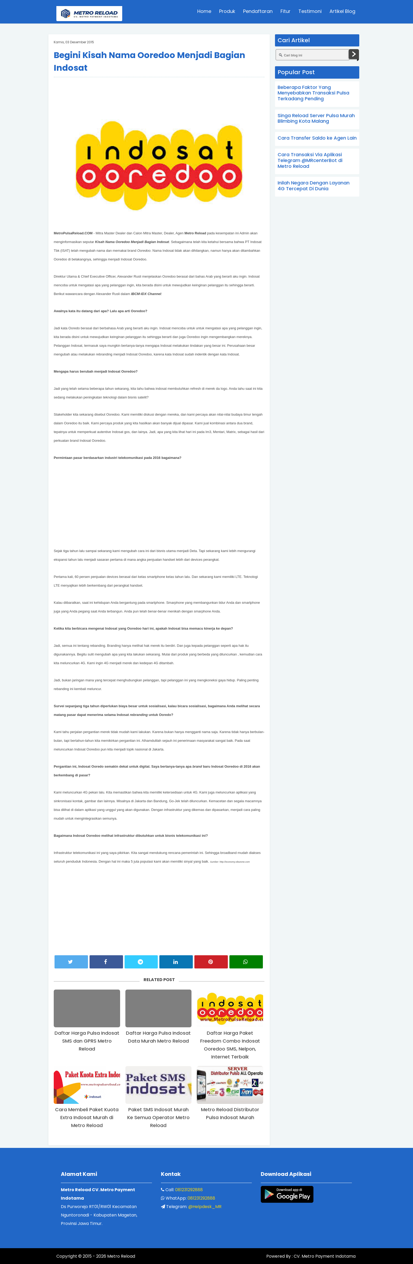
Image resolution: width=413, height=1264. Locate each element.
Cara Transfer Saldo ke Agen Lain (317, 138)
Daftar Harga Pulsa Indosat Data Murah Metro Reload (158, 1037)
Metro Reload (120, 1256)
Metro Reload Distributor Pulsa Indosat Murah (230, 1113)
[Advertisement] (159, 93)
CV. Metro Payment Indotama (324, 1256)
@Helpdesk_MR (205, 1207)
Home (204, 11)
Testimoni (310, 11)
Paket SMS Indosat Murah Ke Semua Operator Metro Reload (158, 1117)
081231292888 (189, 1190)
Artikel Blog (342, 11)
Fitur (286, 11)
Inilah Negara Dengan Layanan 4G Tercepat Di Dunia (314, 185)
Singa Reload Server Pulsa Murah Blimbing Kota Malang (316, 118)
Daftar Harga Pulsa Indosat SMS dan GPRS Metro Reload (87, 1041)
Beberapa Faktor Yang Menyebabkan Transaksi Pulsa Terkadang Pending (313, 93)
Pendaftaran (258, 11)
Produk (227, 11)
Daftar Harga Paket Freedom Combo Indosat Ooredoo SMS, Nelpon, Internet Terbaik (230, 1045)
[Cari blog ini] (313, 54)
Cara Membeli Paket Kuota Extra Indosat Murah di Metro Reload (87, 1117)
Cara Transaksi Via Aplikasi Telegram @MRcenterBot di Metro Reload (310, 160)
